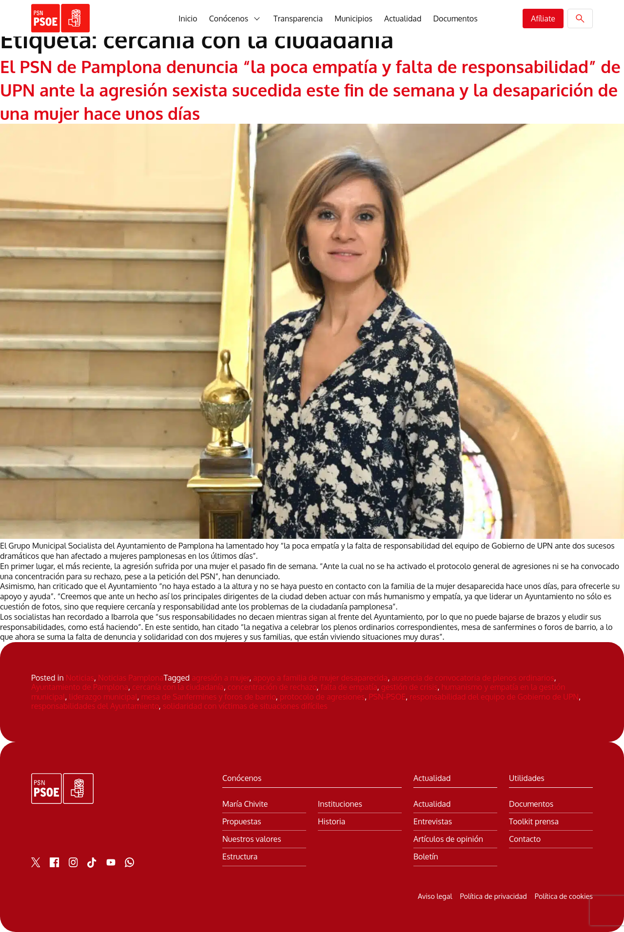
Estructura (239, 856)
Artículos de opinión (448, 839)
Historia (331, 821)
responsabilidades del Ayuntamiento (95, 706)
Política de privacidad (493, 896)
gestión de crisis (409, 687)
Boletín (425, 856)
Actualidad (402, 18)
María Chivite (245, 804)
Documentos (455, 18)
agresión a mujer (220, 678)
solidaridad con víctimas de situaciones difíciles (245, 706)
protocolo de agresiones (322, 697)
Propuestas (241, 821)
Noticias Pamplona (131, 678)
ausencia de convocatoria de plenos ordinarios (472, 678)
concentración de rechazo (272, 687)
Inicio (187, 18)
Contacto (525, 839)
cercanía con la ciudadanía (178, 687)
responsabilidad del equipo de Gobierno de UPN (494, 697)
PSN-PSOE (387, 697)
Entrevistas (432, 821)
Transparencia (298, 18)
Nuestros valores (251, 839)
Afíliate (543, 18)
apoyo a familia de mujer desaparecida (320, 678)
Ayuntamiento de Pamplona (79, 687)
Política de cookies (564, 896)
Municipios (353, 18)
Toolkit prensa (534, 821)
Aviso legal (435, 896)
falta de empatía (349, 687)
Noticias (80, 678)
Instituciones (340, 804)
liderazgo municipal (103, 697)
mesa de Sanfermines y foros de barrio (208, 697)
